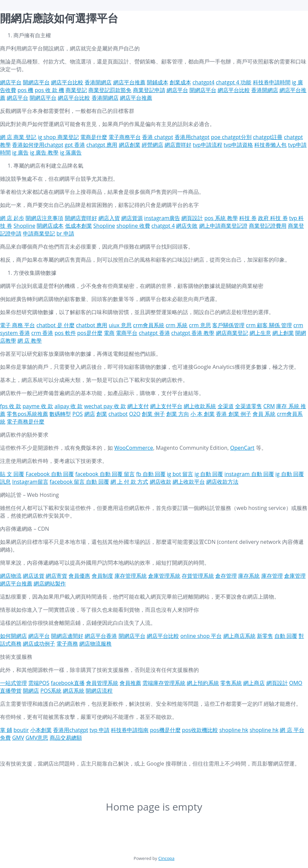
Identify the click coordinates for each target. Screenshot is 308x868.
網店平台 (10, 82)
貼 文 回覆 (12, 474)
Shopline (24, 225)
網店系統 (73, 690)
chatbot (118, 414)
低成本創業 (78, 225)
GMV (18, 737)
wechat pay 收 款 (105, 406)
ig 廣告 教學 (44, 152)
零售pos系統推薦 (27, 414)
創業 (101, 414)
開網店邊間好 (67, 636)
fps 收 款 (10, 406)
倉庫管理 (295, 575)
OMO (295, 683)
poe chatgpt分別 (231, 137)
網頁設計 (192, 218)
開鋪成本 (157, 82)
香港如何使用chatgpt (37, 144)
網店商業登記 (232, 333)
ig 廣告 (20, 152)
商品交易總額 (66, 737)
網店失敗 (186, 225)
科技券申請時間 (272, 82)
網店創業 (129, 144)
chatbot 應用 (91, 325)
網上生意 (260, 333)
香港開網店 (98, 82)
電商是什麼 (93, 137)
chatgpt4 (203, 82)
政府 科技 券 (273, 218)
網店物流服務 (95, 643)
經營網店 (152, 144)
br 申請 (65, 233)
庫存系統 (249, 575)
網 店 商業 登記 (18, 137)
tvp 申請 (100, 730)
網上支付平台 (166, 406)
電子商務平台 (124, 137)
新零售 (265, 636)
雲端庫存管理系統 (163, 683)
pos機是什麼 (165, 730)
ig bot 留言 (180, 474)
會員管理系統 (102, 683)
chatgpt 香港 (154, 333)
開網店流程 (99, 690)
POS (78, 414)
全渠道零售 (248, 406)
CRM (269, 406)
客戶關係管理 (228, 325)
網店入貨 (109, 218)
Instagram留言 (30, 481)
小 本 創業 (202, 414)
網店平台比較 (67, 82)
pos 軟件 (65, 333)
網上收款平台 (189, 481)
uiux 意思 (120, 325)
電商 (109, 333)
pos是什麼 (89, 333)
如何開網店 (13, 636)
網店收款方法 (222, 481)
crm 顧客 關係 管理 (269, 325)
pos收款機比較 (200, 730)
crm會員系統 (148, 325)
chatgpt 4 (163, 225)
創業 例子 (153, 414)
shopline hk (233, 730)
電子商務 (67, 643)
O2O (134, 414)
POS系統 (50, 690)
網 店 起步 (12, 218)
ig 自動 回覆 (208, 474)
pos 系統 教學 (220, 218)
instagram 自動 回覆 (249, 474)
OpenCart (242, 447)
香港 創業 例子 (233, 414)
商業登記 (76, 90)
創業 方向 (177, 414)
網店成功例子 (39, 643)
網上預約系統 (203, 683)
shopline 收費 (133, 225)
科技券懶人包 (270, 144)
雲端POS (38, 683)
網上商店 (254, 683)
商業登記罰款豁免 (109, 90)
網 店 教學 (29, 340)
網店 (89, 414)
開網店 (31, 690)
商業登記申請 (149, 90)
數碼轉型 (60, 414)
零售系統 (231, 683)
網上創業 (283, 333)
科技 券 (248, 218)
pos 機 (25, 90)
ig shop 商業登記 (58, 137)
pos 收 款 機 (49, 90)
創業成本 (180, 82)
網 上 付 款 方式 (129, 481)
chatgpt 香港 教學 (193, 333)
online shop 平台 (201, 636)
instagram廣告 (162, 218)
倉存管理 (226, 575)
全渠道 (226, 406)
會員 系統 (264, 414)
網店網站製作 (50, 583)
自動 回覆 (285, 636)
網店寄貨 (56, 575)
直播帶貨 (10, 690)
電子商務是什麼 (25, 421)
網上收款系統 (200, 406)
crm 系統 (176, 325)
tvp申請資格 (238, 144)
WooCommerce (133, 447)
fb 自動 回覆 (150, 474)
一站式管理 (13, 683)
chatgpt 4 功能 (234, 82)
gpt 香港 (75, 144)
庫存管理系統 (131, 575)
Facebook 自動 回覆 (50, 474)
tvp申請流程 (207, 144)
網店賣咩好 (178, 144)
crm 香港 (42, 333)
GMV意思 (37, 737)
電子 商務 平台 (17, 325)
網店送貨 (33, 575)
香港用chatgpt (192, 137)
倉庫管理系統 (164, 575)
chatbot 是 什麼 (55, 325)
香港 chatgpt (157, 137)
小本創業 (41, 730)
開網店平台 (36, 82)
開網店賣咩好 (81, 218)
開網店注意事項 (44, 218)
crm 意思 (200, 325)
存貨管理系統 (198, 575)
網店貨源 (132, 218)
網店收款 (160, 481)
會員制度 (102, 575)
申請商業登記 (39, 233)
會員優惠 (79, 575)
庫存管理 (272, 575)
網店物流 (10, 575)
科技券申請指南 (129, 730)
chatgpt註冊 (267, 137)
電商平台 (126, 333)
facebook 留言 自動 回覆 (79, 481)
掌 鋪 (6, 730)
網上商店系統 (239, 636)
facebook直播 (67, 683)
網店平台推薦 (129, 82)
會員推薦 (130, 683)
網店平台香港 (101, 636)
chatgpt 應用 (101, 144)
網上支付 (138, 406)
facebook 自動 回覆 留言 (105, 474)
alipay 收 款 (68, 406)
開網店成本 (50, 225)
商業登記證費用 (268, 225)
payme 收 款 (38, 406)
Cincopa (166, 858)
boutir (21, 730)
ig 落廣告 (71, 152)
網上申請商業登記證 (223, 225)
